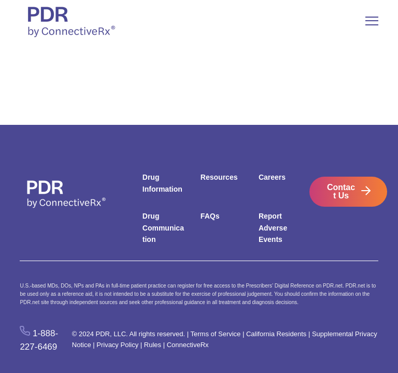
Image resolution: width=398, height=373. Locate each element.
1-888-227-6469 (39, 340)
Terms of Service (216, 334)
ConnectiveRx (188, 345)
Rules (152, 345)
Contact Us (341, 191)
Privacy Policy (117, 345)
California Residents (276, 334)
